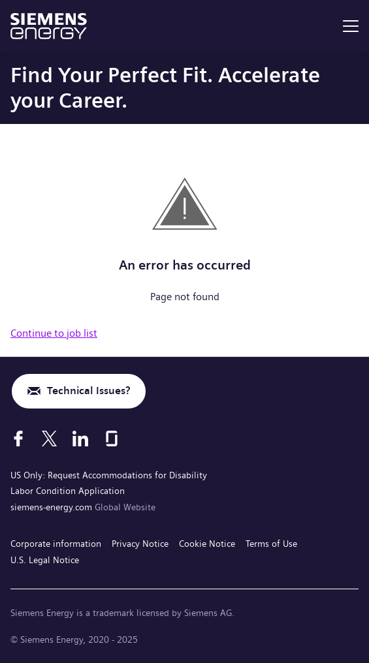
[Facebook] (18, 438)
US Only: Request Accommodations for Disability (108, 475)
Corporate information (55, 543)
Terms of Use (271, 543)
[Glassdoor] (112, 438)
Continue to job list (53, 333)
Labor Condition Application (67, 491)
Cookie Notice (207, 543)
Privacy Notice (140, 543)
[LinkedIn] (80, 438)
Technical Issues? (88, 390)
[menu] (350, 26)
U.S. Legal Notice (44, 560)
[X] (49, 438)
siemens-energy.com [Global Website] (52, 507)
